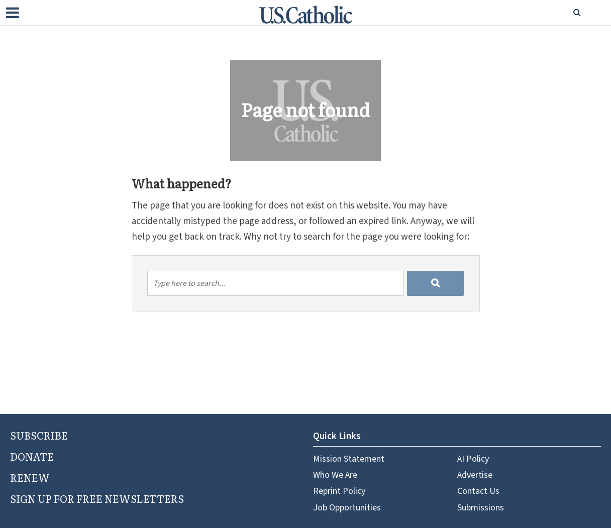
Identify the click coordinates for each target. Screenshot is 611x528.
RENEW (30, 477)
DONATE (32, 456)
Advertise (474, 475)
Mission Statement (348, 459)
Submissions (480, 507)
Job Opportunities (347, 507)
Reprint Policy (339, 491)
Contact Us (478, 491)
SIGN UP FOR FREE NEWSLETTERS (97, 498)
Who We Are (335, 475)
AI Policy (473, 459)
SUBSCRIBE (39, 435)
